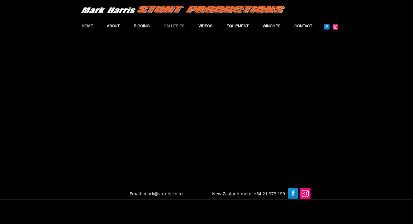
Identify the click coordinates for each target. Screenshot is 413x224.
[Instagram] (335, 27)
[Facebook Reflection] (327, 27)
